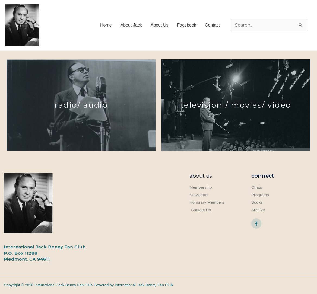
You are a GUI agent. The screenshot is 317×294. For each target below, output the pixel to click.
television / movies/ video (236, 105)
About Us (200, 176)
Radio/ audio (81, 105)
